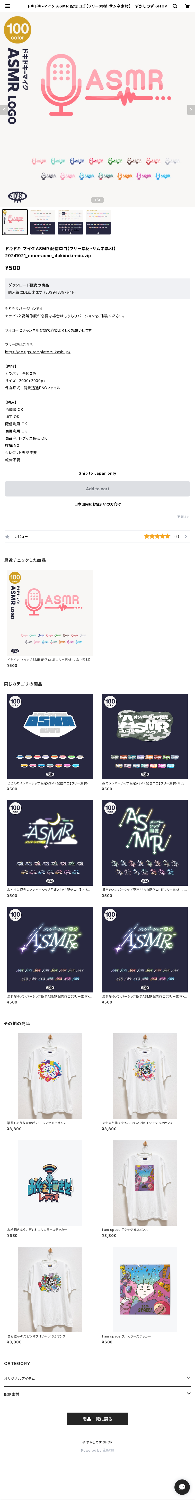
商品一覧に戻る (97, 1419)
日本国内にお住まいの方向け (97, 504)
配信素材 (11, 1394)
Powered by (97, 1450)
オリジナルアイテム (19, 1378)
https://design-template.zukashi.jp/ (37, 352)
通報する (183, 517)
